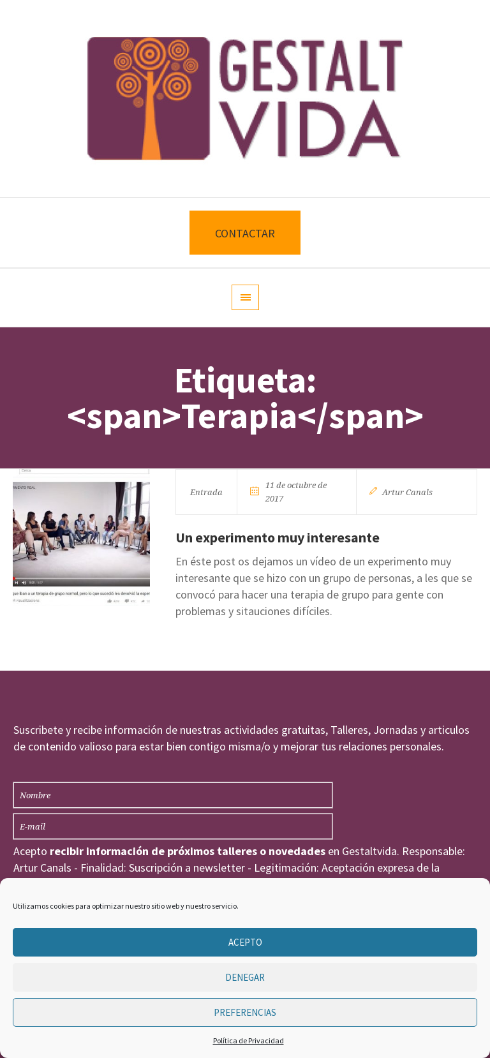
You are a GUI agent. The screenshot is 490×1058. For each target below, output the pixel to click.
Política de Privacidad (248, 1040)
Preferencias (245, 1012)
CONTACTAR (245, 233)
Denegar (245, 977)
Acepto (245, 942)
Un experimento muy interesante (277, 537)
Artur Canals (407, 492)
